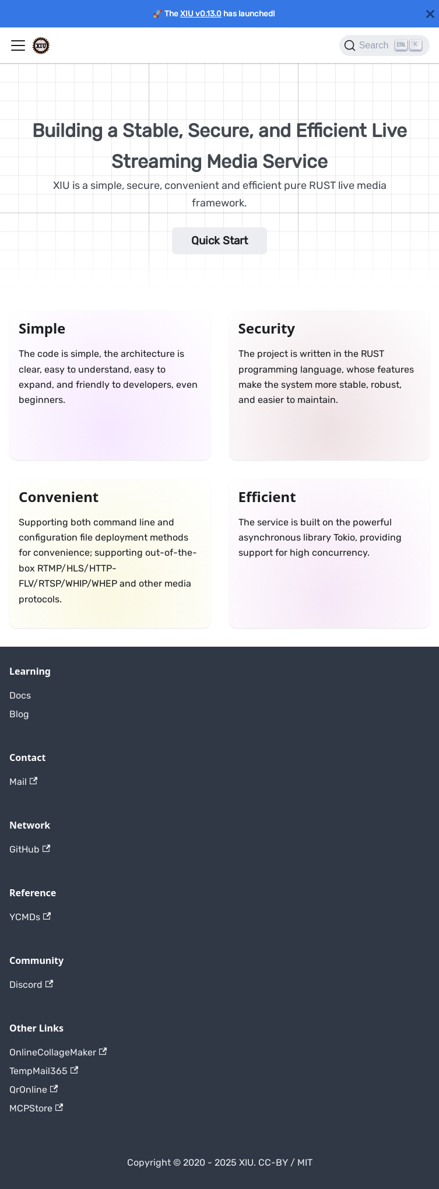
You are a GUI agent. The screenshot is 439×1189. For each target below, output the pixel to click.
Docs (20, 695)
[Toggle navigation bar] (18, 45)
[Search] (384, 45)
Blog (19, 714)
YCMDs (30, 917)
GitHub (29, 849)
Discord (31, 984)
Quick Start (219, 240)
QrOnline (33, 1089)
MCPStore (36, 1108)
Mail (23, 781)
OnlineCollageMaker (58, 1052)
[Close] (430, 13)
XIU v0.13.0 (201, 13)
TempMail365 (43, 1070)
